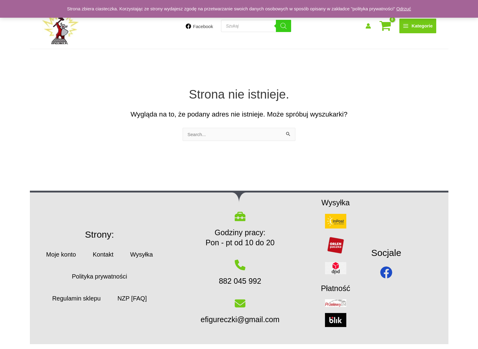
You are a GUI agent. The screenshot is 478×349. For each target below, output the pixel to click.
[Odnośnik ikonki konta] (368, 26)
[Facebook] (199, 26)
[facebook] (386, 272)
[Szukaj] (283, 26)
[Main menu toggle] (417, 26)
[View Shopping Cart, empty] (385, 26)
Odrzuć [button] (403, 8)
